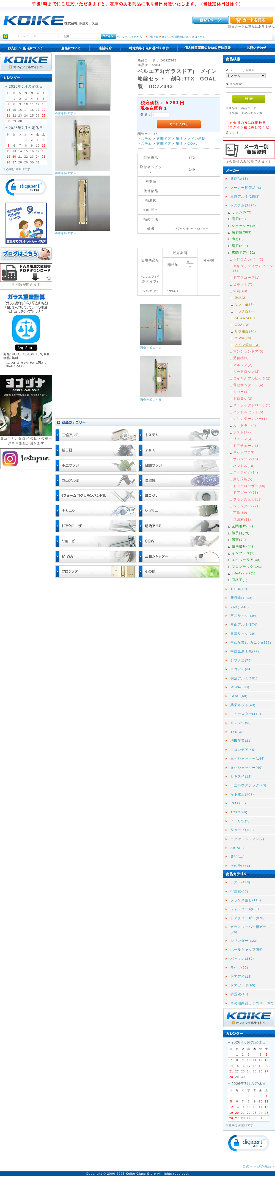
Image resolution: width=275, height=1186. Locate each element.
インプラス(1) (243, 553)
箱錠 (179, 138)
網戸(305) (240, 246)
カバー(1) (241, 391)
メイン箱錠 (197, 138)
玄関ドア (163, 138)
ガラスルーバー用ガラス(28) (250, 929)
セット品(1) (244, 304)
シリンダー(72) (245, 506)
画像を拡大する (65, 113)
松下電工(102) (242, 794)
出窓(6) (238, 239)
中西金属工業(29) (244, 651)
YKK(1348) (239, 607)
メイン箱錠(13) (247, 344)
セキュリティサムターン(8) (253, 268)
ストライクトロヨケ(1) (252, 405)
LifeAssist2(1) (243, 573)
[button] (26, 187)
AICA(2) (237, 847)
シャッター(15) (244, 225)
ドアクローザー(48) (249, 486)
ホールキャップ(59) (246, 949)
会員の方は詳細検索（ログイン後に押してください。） (247, 127)
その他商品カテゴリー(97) (252, 1003)
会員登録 (153, 36)
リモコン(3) (242, 438)
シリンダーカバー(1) (250, 418)
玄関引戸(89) (242, 526)
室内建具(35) (242, 546)
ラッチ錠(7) (244, 311)
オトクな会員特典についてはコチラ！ (183, 36)
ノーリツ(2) (240, 821)
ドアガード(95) (242, 985)
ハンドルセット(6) (248, 412)
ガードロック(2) (246, 371)
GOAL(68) (239, 696)
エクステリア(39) (246, 559)
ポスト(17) (242, 432)
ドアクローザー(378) (247, 918)
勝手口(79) (241, 533)
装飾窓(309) (242, 232)
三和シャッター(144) (247, 758)
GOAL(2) (242, 324)
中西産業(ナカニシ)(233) (250, 642)
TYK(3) (236, 731)
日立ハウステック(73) (248, 785)
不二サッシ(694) (244, 615)
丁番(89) (240, 512)
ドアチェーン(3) (246, 445)
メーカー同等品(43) (246, 187)
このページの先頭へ (259, 1166)
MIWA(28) (243, 338)
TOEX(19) (238, 589)
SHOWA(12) (245, 317)
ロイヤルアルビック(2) (252, 378)
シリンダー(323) (244, 940)
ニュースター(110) (245, 714)
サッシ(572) (242, 212)
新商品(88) (239, 178)
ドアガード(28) (245, 492)
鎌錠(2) (241, 297)
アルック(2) (242, 365)
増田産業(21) (241, 740)
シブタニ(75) (241, 660)
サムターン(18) (245, 459)
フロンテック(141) (247, 566)
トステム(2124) (243, 205)
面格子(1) (240, 580)
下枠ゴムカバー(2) (248, 259)
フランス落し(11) (247, 499)
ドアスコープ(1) (246, 277)
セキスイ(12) (241, 776)
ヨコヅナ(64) (241, 669)
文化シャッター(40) (246, 767)
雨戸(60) (239, 218)
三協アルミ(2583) (245, 196)
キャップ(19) (244, 452)
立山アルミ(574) (244, 624)
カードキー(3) (244, 425)
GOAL (193, 143)
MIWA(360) (239, 687)
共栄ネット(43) (242, 705)
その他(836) (240, 865)
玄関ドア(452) (243, 252)
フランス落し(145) (245, 900)
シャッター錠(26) (244, 909)
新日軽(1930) (241, 597)
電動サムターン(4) (248, 385)
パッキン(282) (242, 958)
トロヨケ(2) (242, 398)
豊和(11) (237, 856)
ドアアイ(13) (241, 976)
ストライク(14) (245, 472)
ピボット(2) (242, 284)
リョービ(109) (242, 830)
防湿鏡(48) (239, 994)
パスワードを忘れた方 (129, 36)
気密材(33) (242, 519)
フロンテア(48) (242, 749)
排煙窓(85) (239, 891)
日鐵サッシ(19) (242, 633)
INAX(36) (238, 803)
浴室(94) (239, 539)
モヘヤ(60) (239, 967)
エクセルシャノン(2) (247, 839)
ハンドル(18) (244, 465)
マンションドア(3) (248, 351)
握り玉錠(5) (242, 479)
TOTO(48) (239, 812)
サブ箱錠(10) (245, 331)
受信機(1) (241, 358)
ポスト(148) (240, 882)
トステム (145, 138)
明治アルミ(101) (244, 678)
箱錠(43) (240, 291)
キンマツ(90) (241, 723)
